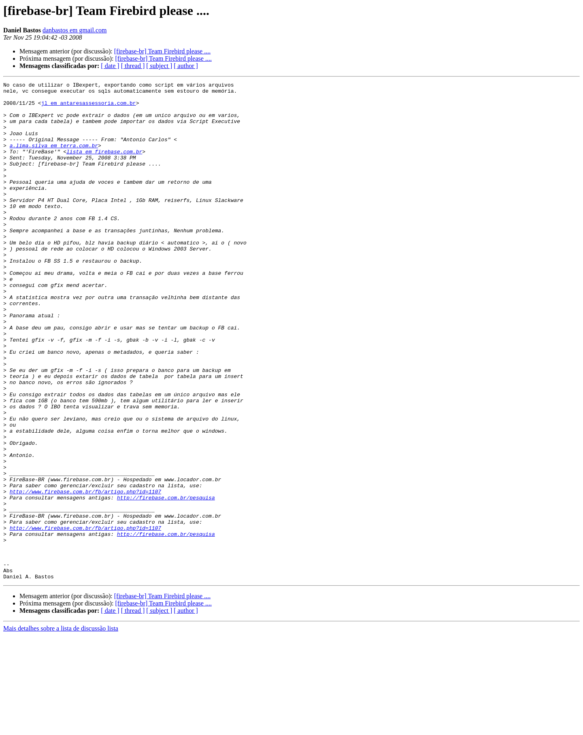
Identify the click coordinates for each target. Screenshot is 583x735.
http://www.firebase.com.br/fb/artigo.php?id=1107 (85, 574)
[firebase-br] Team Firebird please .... (162, 51)
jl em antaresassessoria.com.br (88, 107)
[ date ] (110, 65)
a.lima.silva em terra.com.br (54, 158)
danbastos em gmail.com (75, 30)
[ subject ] (159, 65)
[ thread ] (133, 65)
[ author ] (186, 65)
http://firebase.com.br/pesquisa (166, 581)
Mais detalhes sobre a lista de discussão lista (60, 727)
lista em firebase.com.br (104, 166)
